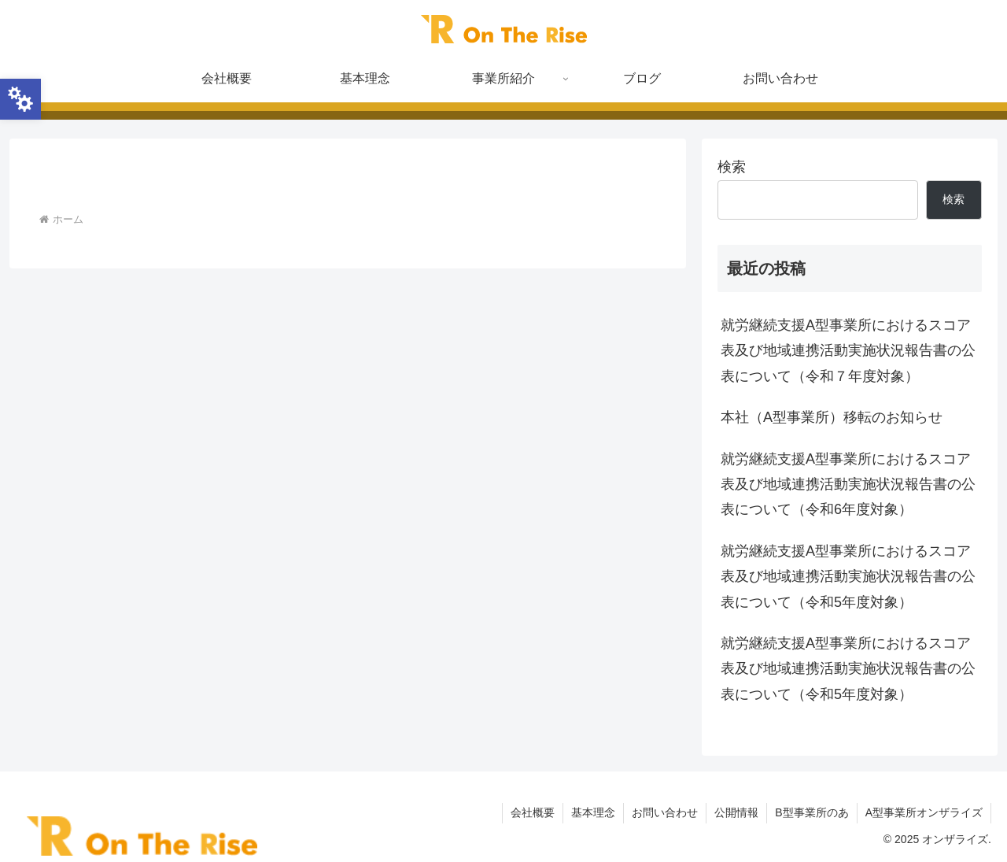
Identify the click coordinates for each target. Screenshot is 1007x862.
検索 (731, 167)
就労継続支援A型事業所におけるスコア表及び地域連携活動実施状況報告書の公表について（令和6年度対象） (848, 484)
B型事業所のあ (811, 812)
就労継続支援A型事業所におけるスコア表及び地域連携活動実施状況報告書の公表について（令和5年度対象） (848, 576)
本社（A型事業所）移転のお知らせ (831, 417)
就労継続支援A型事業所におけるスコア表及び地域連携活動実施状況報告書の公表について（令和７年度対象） (848, 350)
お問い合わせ (665, 812)
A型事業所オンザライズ (924, 812)
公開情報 (736, 812)
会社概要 (533, 812)
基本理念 (593, 812)
